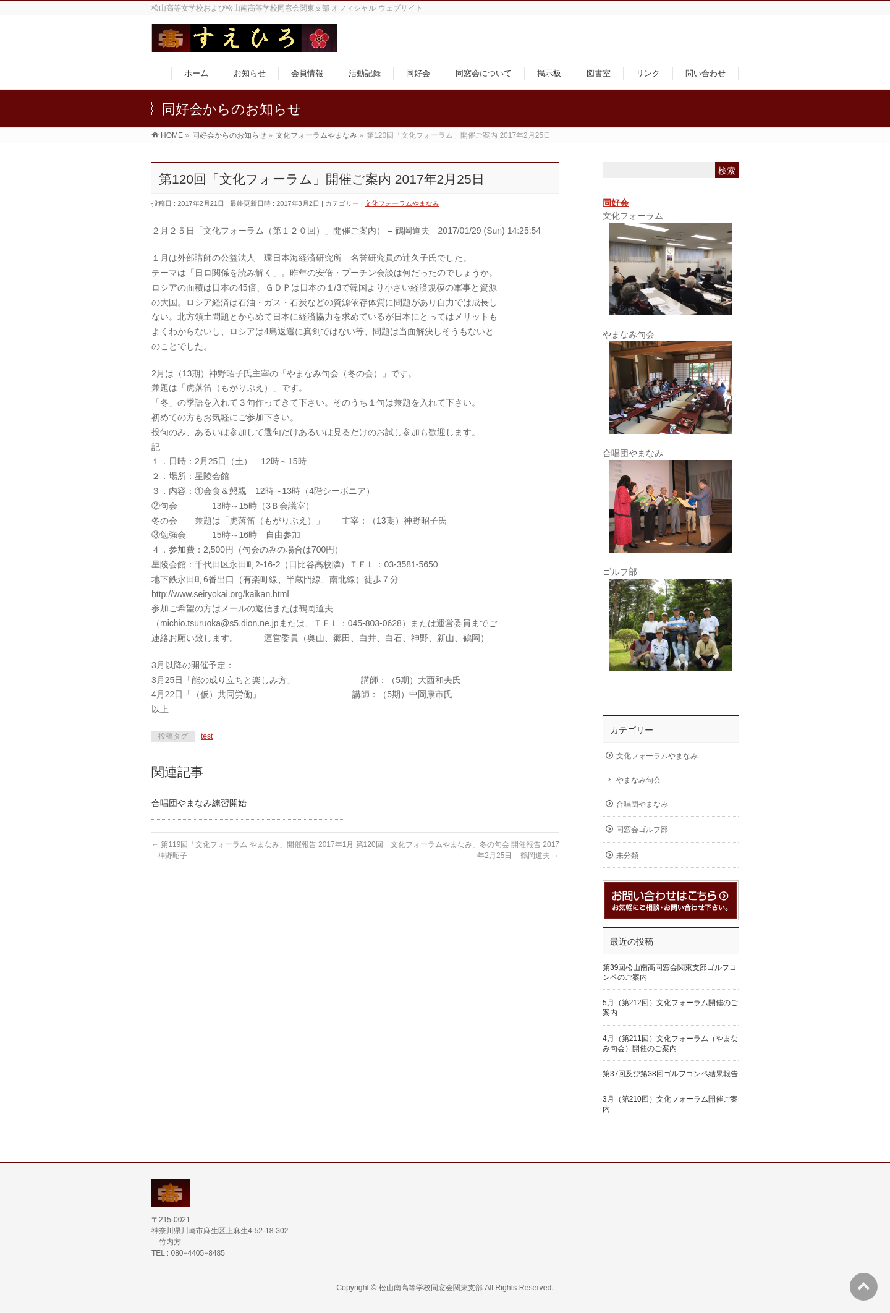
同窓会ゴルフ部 (642, 829)
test (207, 736)
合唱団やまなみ (642, 804)
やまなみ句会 (638, 780)
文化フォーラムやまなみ (402, 203)
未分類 (627, 855)
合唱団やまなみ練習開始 (199, 803)
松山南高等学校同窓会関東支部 (431, 1287)
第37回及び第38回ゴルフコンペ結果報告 (670, 1073)
